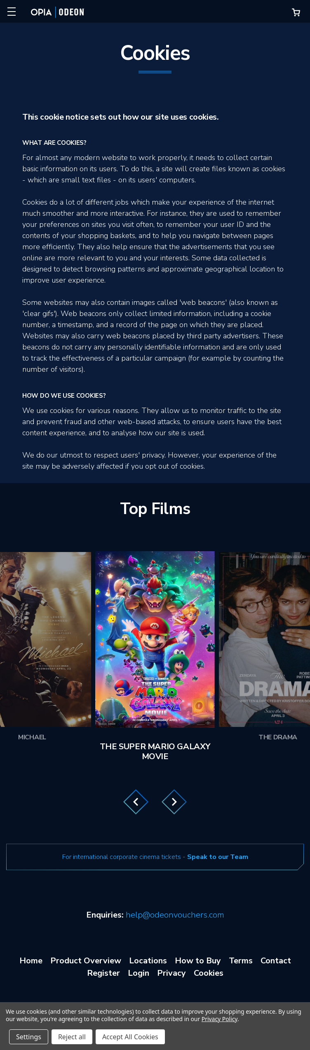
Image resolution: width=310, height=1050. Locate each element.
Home (30, 960)
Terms (241, 960)
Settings (28, 1036)
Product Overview (85, 960)
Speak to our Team (217, 856)
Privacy (171, 973)
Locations (148, 960)
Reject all (72, 1036)
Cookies (208, 973)
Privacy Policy (219, 1019)
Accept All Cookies (130, 1036)
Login (138, 973)
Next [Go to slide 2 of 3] (174, 801)
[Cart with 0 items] (296, 12)
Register (103, 973)
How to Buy (198, 960)
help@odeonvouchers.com (175, 914)
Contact (276, 960)
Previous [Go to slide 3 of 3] (135, 801)
